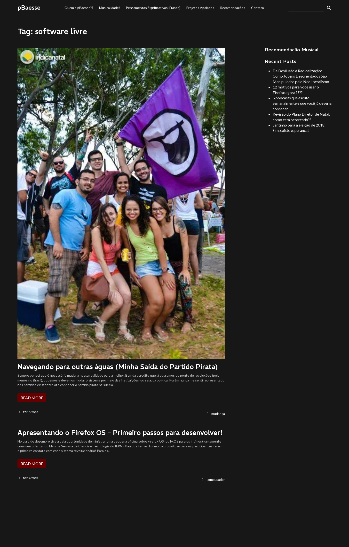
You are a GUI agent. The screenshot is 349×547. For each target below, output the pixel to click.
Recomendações (232, 8)
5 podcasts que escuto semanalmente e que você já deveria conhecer (302, 103)
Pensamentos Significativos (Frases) (153, 8)
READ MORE (32, 397)
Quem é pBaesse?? (78, 8)
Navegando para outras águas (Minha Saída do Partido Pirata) (117, 367)
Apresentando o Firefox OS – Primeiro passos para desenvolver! (119, 432)
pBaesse (28, 7)
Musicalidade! (109, 8)
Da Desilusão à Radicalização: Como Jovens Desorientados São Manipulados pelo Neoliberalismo (301, 76)
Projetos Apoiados (200, 8)
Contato (257, 8)
